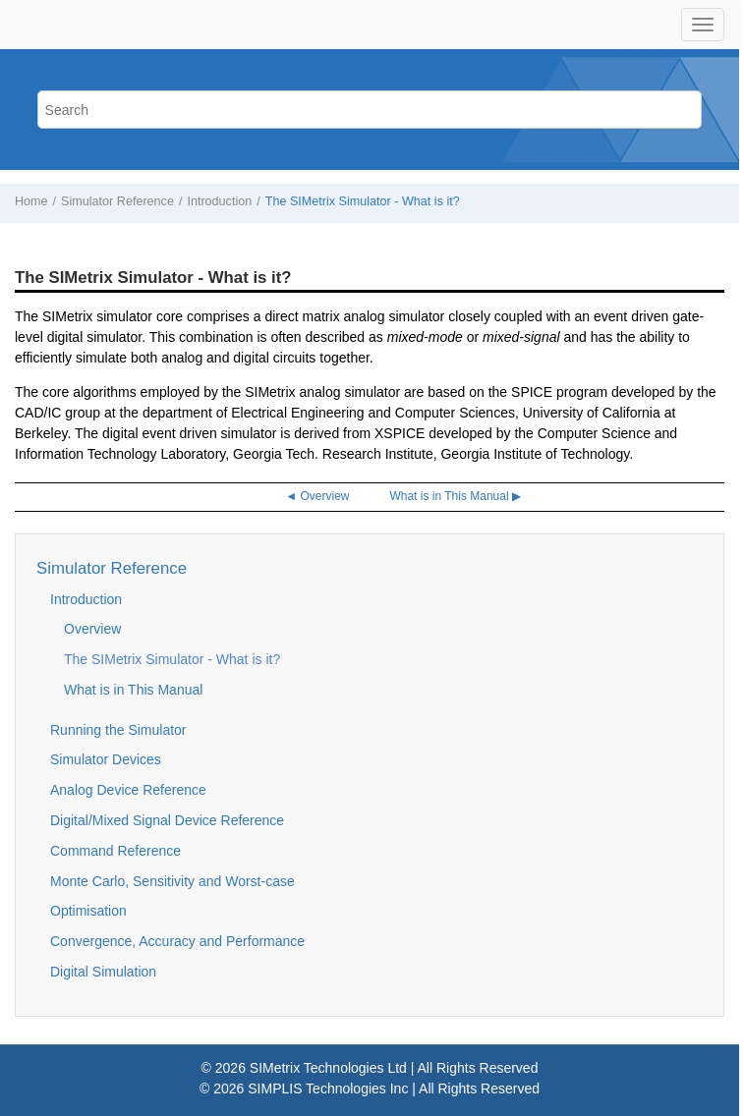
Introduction (219, 201)
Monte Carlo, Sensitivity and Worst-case (172, 881)
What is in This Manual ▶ (455, 496)
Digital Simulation (103, 971)
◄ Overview (317, 496)
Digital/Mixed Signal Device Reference (167, 820)
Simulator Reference (117, 201)
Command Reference (115, 851)
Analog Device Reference (128, 790)
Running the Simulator (118, 730)
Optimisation (88, 911)
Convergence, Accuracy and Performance (177, 941)
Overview (92, 629)
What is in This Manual (133, 690)
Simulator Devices (105, 759)
